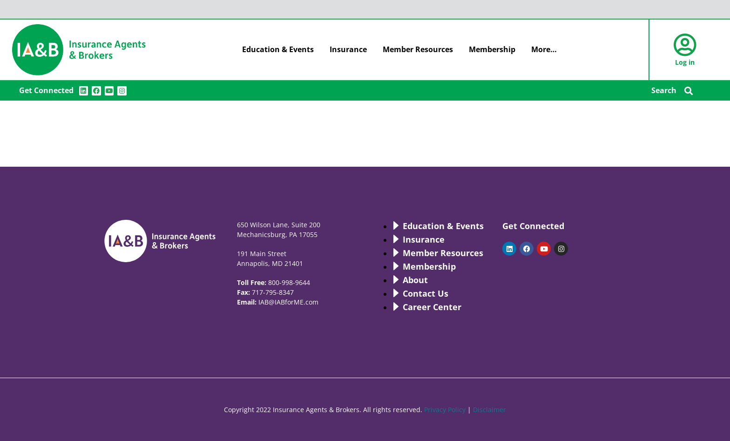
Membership (492, 49)
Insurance (348, 49)
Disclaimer (489, 409)
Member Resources (418, 49)
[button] (688, 91)
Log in (685, 62)
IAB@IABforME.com (288, 302)
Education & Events (278, 49)
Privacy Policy (445, 409)
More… (544, 49)
